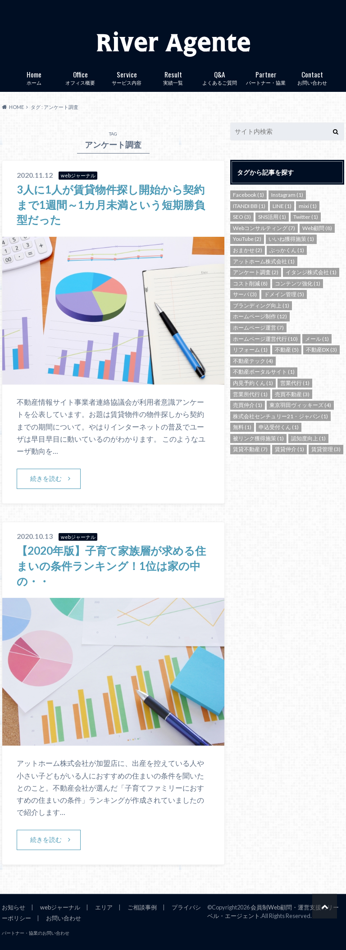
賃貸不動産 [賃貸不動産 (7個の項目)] (250, 449)
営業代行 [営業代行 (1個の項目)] (295, 383)
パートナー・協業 (266, 77)
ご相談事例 (142, 907)
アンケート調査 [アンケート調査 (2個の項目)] (255, 272)
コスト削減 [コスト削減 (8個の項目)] (250, 283)
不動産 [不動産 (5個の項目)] (287, 349)
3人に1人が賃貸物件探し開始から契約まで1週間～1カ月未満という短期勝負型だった (111, 204)
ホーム (34, 77)
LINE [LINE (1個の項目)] (282, 206)
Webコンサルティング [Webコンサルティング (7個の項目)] (264, 228)
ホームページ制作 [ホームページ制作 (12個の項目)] (260, 316)
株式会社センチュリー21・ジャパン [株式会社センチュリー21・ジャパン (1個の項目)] (280, 416)
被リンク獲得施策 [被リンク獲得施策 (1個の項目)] (258, 438)
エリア (104, 907)
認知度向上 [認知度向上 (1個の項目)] (308, 438)
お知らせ (13, 907)
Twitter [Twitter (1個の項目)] (305, 216)
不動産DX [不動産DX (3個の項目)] (321, 349)
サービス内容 (127, 77)
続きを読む (46, 478)
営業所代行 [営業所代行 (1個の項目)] (250, 394)
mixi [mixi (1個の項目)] (308, 206)
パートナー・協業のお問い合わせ (35, 933)
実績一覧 (173, 77)
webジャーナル (60, 907)
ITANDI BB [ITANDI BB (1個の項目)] (249, 206)
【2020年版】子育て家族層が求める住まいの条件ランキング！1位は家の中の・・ (111, 565)
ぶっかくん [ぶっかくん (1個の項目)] (286, 250)
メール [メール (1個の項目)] (317, 338)
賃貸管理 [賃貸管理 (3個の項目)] (326, 449)
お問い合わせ (312, 77)
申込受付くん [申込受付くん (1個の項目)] (279, 427)
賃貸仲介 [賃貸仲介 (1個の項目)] (289, 449)
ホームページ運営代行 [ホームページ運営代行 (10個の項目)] (265, 338)
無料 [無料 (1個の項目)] (242, 427)
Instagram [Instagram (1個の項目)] (287, 194)
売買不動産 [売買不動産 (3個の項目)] (292, 394)
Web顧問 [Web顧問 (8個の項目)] (317, 228)
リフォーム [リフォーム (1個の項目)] (250, 349)
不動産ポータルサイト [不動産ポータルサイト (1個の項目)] (264, 371)
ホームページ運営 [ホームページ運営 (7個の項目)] (258, 327)
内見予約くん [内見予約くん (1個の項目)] (253, 383)
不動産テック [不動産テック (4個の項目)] (253, 360)
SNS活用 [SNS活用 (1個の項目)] (272, 216)
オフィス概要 (80, 77)
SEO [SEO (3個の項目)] (242, 216)
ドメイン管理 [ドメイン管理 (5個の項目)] (284, 294)
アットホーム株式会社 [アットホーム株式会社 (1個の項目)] (264, 261)
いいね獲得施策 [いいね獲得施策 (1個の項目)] (291, 238)
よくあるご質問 (219, 77)
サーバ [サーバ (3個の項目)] (245, 294)
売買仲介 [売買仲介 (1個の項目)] (247, 405)
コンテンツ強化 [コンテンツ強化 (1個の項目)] (297, 283)
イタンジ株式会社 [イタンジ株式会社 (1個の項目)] (311, 272)
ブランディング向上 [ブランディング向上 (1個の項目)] (261, 305)
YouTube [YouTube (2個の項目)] (247, 238)
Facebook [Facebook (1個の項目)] (248, 194)
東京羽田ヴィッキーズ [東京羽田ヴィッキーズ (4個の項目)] (300, 405)
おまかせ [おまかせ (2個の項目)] (247, 250)
